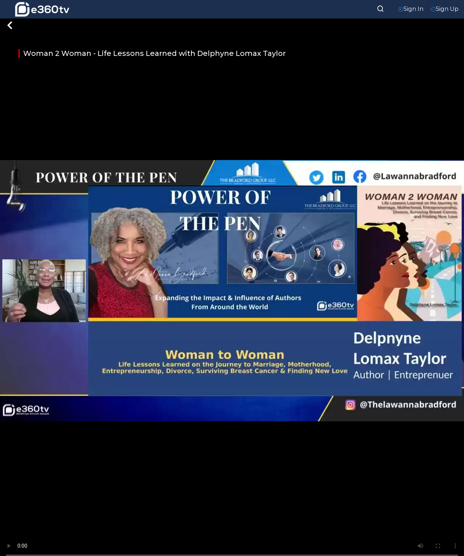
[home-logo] (42, 9)
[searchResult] (381, 8)
